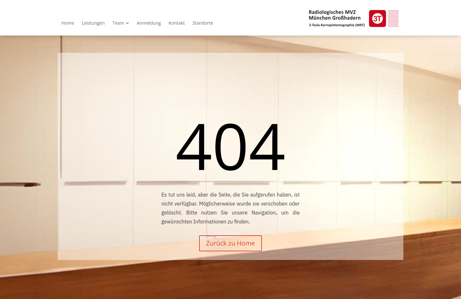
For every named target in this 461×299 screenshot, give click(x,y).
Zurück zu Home (230, 243)
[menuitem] (68, 23)
